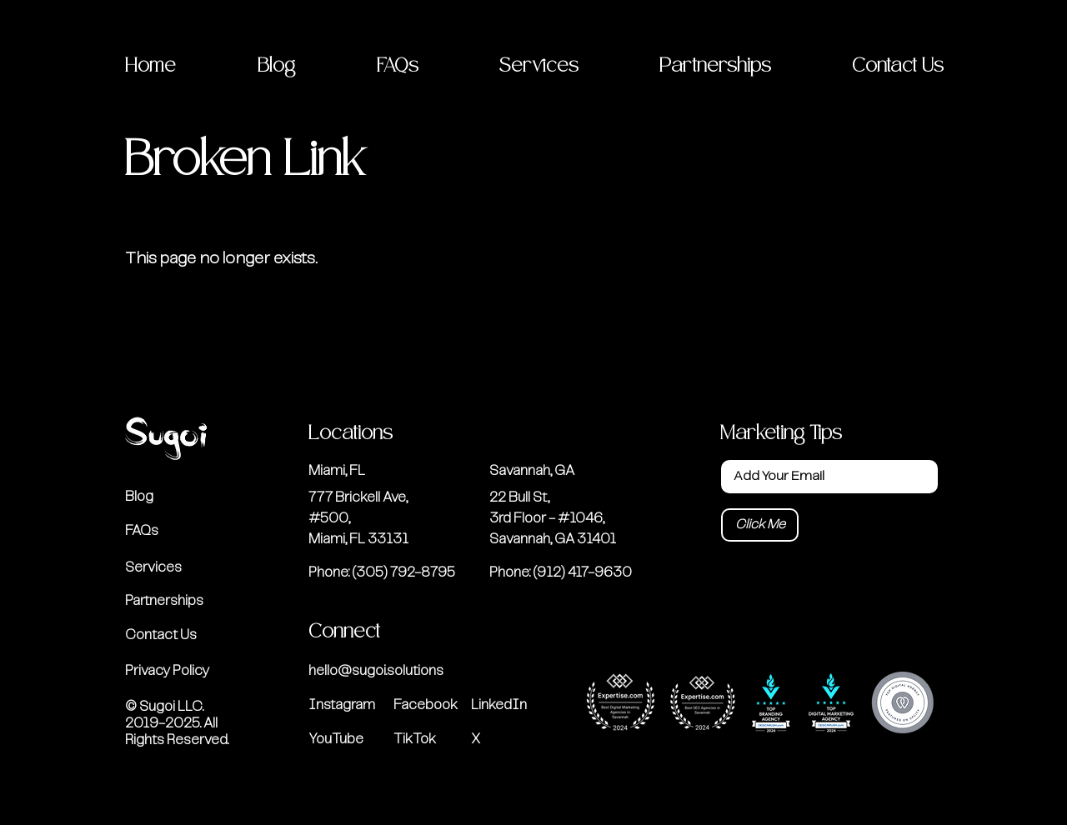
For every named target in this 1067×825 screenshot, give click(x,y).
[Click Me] (760, 525)
